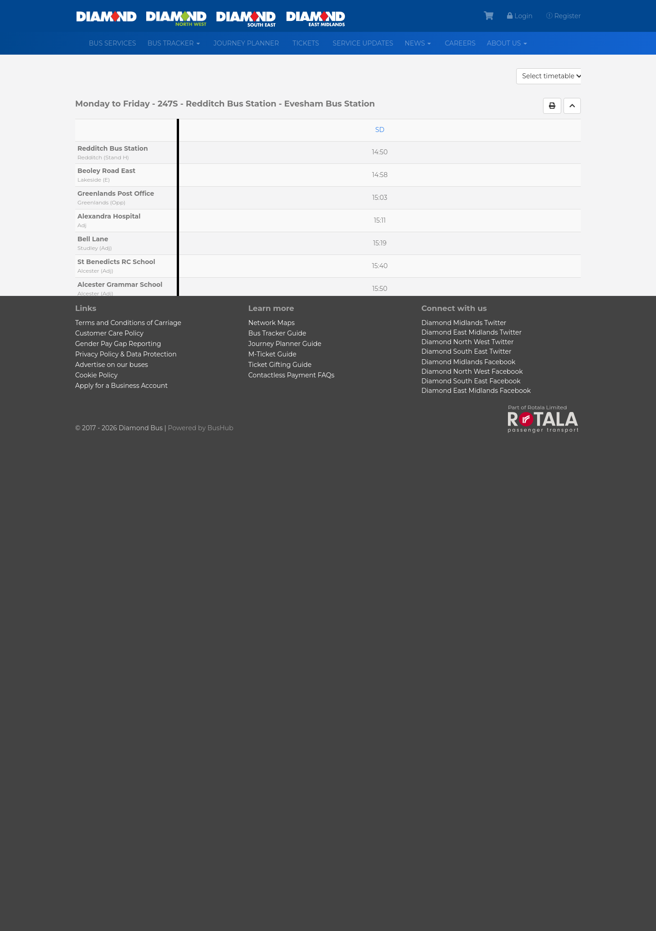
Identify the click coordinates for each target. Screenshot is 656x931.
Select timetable (552, 76)
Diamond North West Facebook (472, 371)
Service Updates (363, 43)
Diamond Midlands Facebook (468, 362)
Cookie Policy (96, 375)
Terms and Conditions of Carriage (128, 323)
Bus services (112, 43)
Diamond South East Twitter (466, 351)
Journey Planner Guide (284, 344)
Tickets (305, 43)
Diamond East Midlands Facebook (476, 391)
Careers (460, 43)
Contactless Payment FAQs (291, 375)
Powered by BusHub (201, 428)
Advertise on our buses (111, 365)
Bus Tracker (177, 46)
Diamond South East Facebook (471, 381)
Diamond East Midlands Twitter (471, 332)
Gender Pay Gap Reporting (118, 344)
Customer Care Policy (109, 333)
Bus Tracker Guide (277, 333)
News (421, 46)
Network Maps (271, 323)
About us (510, 46)
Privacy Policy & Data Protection (126, 354)
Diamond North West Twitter (467, 342)
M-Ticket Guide (272, 354)
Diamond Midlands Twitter (463, 323)
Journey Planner (246, 43)
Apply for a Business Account (121, 386)
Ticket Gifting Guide (280, 365)
